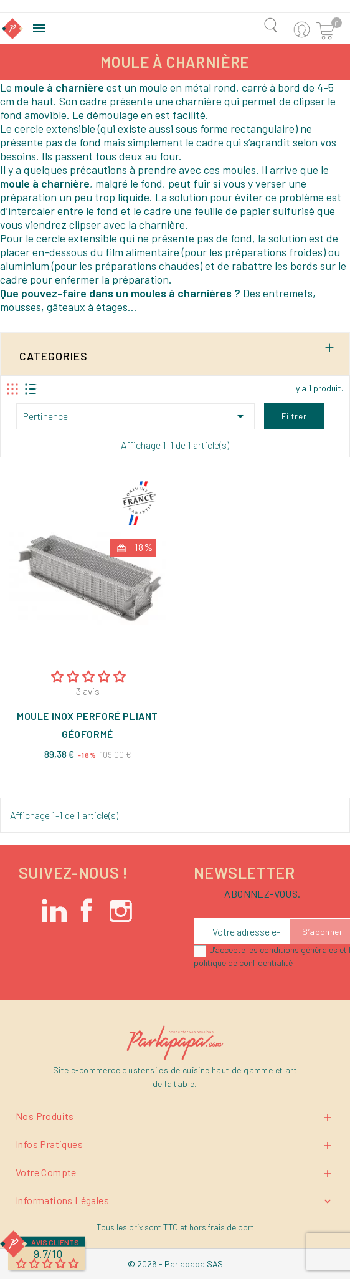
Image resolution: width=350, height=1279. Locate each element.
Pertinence (135, 416)
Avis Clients (55, 1242)
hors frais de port (221, 1227)
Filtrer (294, 416)
